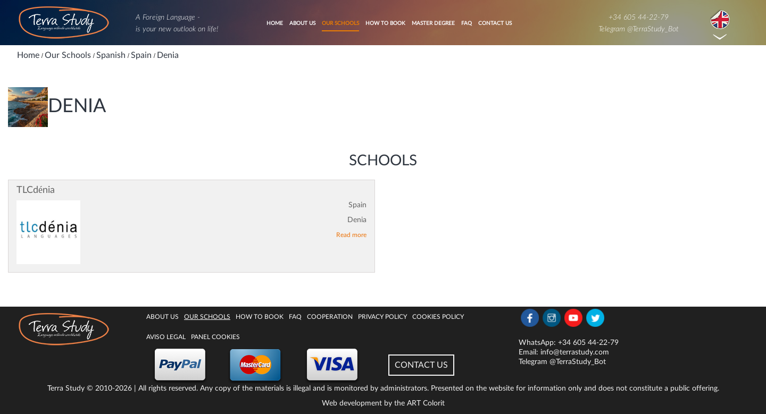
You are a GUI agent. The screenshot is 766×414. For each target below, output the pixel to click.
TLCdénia (35, 190)
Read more (351, 235)
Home (275, 23)
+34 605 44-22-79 (639, 17)
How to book (385, 23)
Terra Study (66, 388)
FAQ (466, 23)
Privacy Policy (382, 317)
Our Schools (340, 23)
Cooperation (330, 317)
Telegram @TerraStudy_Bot (638, 29)
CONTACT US (421, 365)
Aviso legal (166, 337)
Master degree (433, 23)
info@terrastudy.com (574, 352)
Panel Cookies (215, 337)
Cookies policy (438, 317)
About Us (302, 23)
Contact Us (495, 23)
